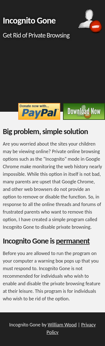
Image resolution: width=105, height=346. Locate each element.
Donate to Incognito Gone (39, 111)
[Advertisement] (52, 73)
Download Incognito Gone (84, 111)
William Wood (62, 325)
